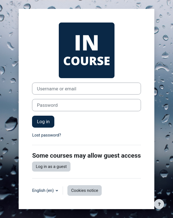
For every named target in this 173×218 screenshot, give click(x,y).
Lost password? (46, 135)
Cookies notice (84, 190)
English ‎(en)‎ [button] (43, 190)
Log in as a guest (51, 166)
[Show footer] (159, 204)
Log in (43, 121)
